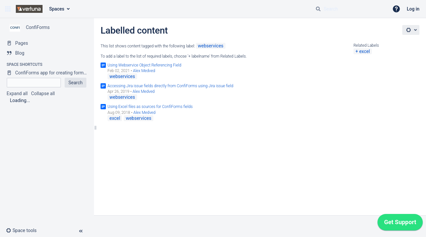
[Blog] (47, 53)
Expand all (17, 93)
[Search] (318, 9)
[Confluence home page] (29, 9)
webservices (211, 45)
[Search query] (349, 9)
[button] (8, 8)
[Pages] (47, 43)
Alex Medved (144, 70)
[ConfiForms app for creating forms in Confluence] (47, 73)
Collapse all (43, 93)
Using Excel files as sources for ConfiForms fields (150, 106)
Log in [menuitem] (413, 9)
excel (364, 51)
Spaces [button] (56, 9)
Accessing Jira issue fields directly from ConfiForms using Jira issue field (170, 86)
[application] (400, 224)
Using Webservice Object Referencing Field (144, 65)
